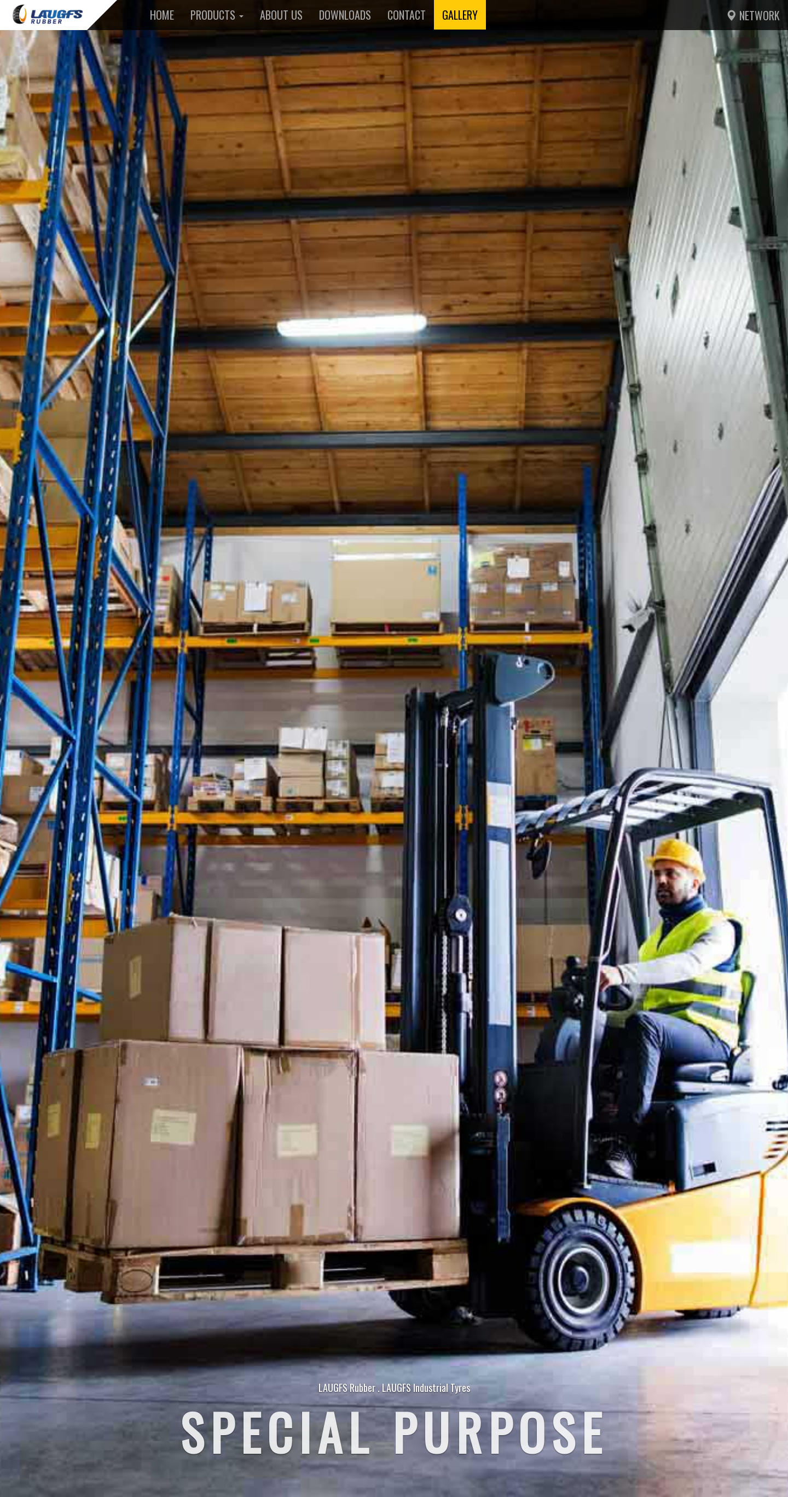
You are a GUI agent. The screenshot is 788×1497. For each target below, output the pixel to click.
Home (162, 15)
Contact (406, 15)
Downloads (345, 15)
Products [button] (217, 15)
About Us (281, 15)
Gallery (460, 15)
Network (753, 15)
